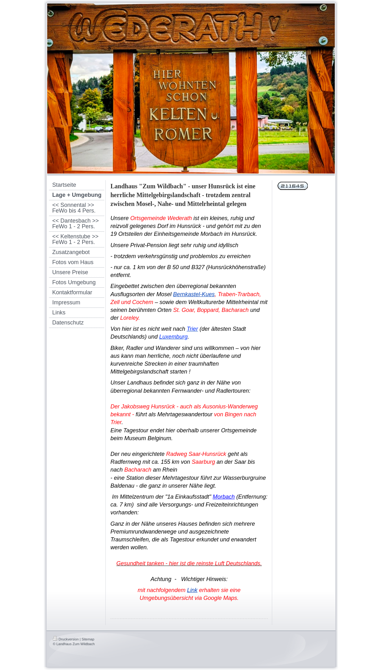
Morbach (224, 497)
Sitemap (87, 639)
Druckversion (66, 639)
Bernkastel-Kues (194, 294)
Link (192, 590)
